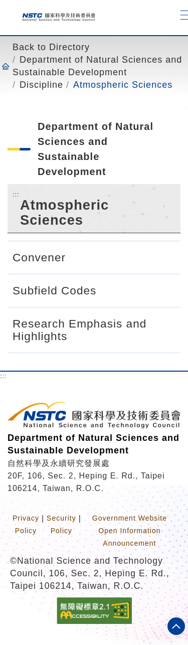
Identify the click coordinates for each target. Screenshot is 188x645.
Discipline (41, 85)
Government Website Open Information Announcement (129, 530)
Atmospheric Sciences (122, 85)
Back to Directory (51, 47)
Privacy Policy (26, 524)
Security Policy (61, 524)
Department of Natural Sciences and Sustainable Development (97, 66)
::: (16, 194)
